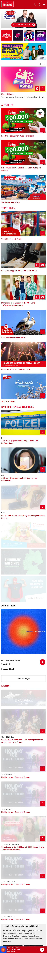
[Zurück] (40, 64)
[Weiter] (44, 64)
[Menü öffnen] (44, 4)
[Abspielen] (42, 949)
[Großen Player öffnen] (36, 950)
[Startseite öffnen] (7, 4)
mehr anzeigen (23, 678)
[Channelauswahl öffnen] (39, 4)
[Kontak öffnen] (35, 4)
